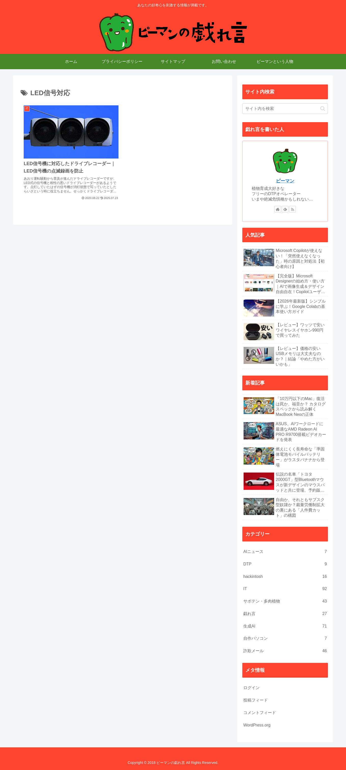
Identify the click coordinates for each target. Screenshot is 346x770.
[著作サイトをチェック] (277, 209)
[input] (285, 108)
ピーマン (285, 180)
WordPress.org (256, 725)
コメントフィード (259, 712)
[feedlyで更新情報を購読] (285, 209)
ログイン (251, 688)
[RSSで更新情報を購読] (292, 209)
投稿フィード (255, 700)
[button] (322, 108)
